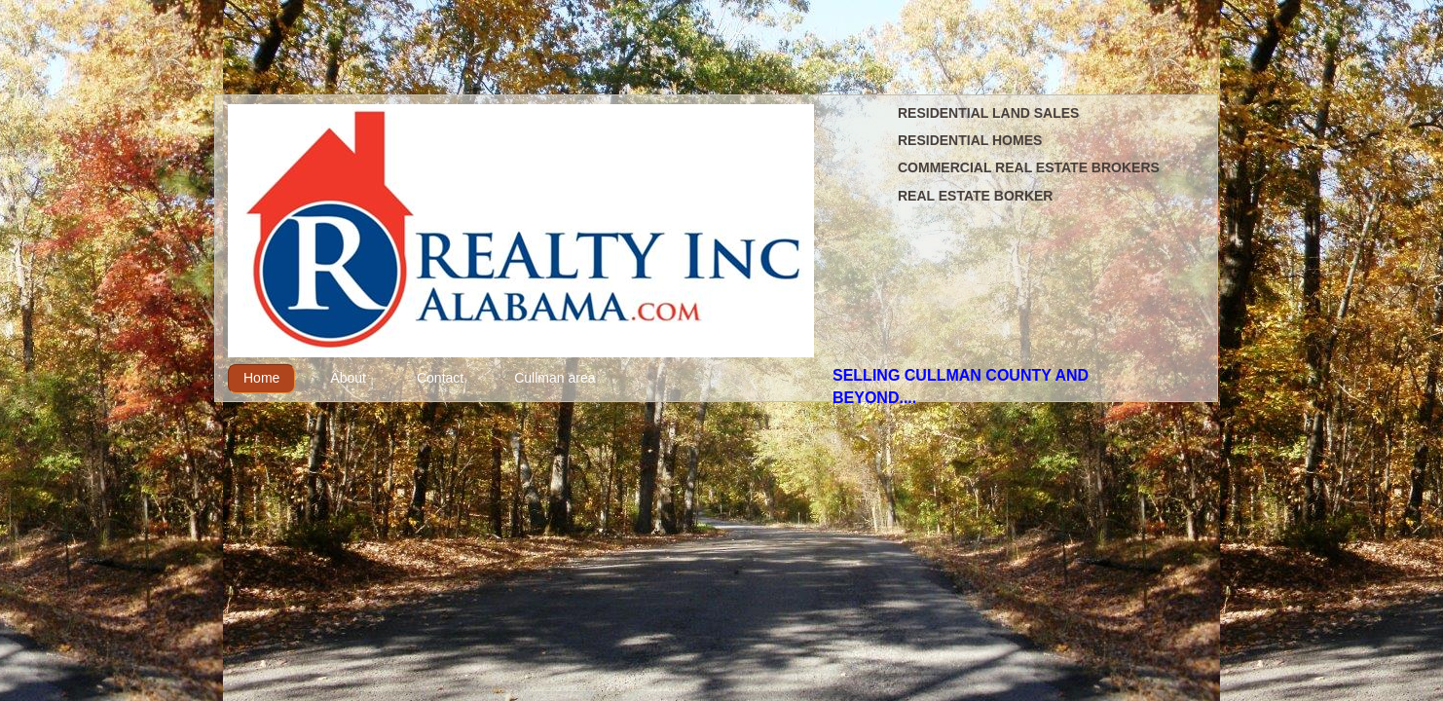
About (348, 378)
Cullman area (554, 378)
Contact (440, 378)
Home (261, 378)
